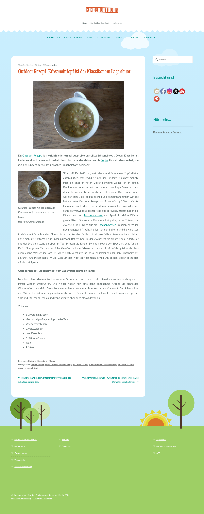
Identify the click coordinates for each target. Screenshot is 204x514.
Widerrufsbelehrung (23, 466)
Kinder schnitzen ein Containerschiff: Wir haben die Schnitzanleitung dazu (44, 379)
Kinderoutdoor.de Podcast (167, 132)
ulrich (54, 65)
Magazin (121, 37)
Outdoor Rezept (32, 155)
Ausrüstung (103, 37)
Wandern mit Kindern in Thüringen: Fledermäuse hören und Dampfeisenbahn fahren (110, 379)
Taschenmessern (93, 215)
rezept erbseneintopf (28, 368)
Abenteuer (53, 37)
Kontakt (65, 439)
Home (84, 23)
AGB (158, 453)
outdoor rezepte (126, 364)
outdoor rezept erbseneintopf (103, 364)
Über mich (66, 446)
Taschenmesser (107, 224)
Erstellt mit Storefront (42, 498)
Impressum (161, 439)
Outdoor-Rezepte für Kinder (41, 361)
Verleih (147, 37)
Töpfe (104, 160)
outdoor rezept (80, 364)
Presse (134, 37)
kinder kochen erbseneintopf (58, 364)
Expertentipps (73, 37)
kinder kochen (37, 364)
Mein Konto (117, 23)
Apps (89, 37)
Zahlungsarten (20, 453)
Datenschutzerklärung (166, 446)
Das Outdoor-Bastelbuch (100, 23)
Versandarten (20, 460)
